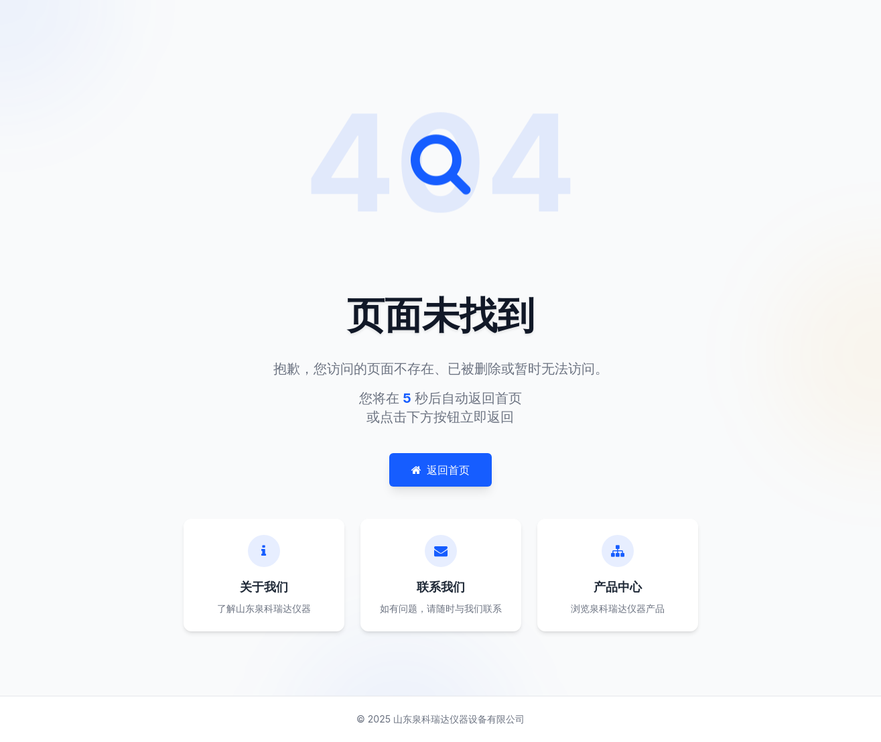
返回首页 (440, 470)
